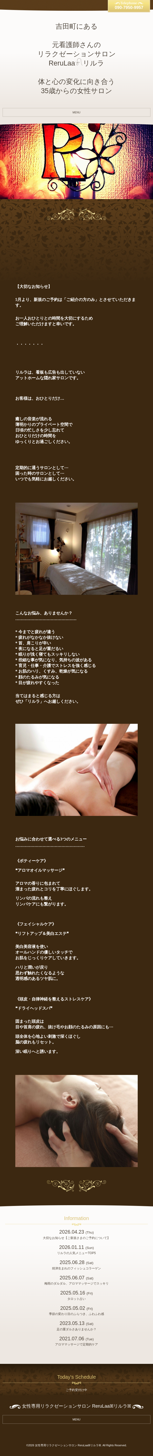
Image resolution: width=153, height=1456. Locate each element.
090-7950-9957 (129, 7)
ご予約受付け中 (76, 1390)
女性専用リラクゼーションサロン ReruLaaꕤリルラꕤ (68, 1445)
